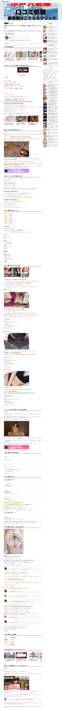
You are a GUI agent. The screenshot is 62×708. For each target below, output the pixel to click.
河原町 (50, 77)
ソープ (52, 69)
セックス (51, 75)
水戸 (44, 75)
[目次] (23, 43)
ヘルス (54, 71)
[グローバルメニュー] (60, 1)
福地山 (54, 77)
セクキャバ (45, 71)
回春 (48, 73)
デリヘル (48, 69)
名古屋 (51, 73)
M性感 (45, 73)
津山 (47, 75)
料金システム (11, 81)
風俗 (44, 69)
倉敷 (54, 73)
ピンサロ (50, 71)
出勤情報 (14, 81)
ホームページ (6, 81)
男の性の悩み (46, 77)
